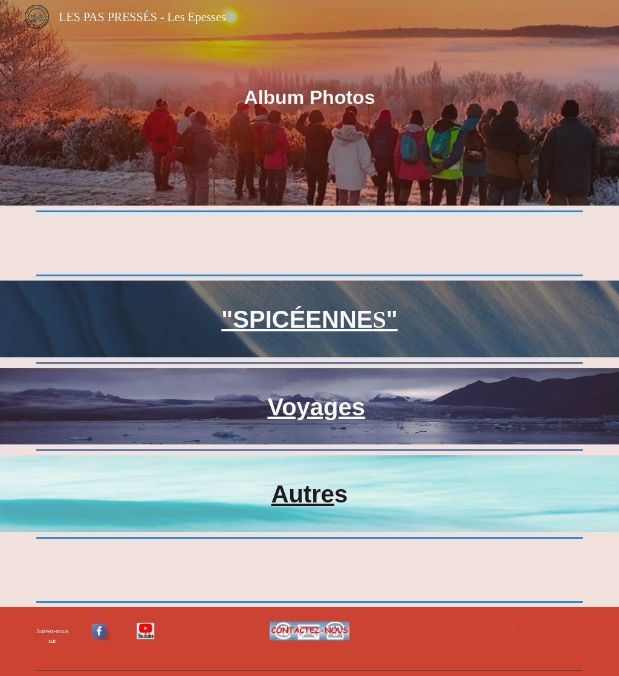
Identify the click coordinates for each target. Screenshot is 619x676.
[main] (309, 103)
